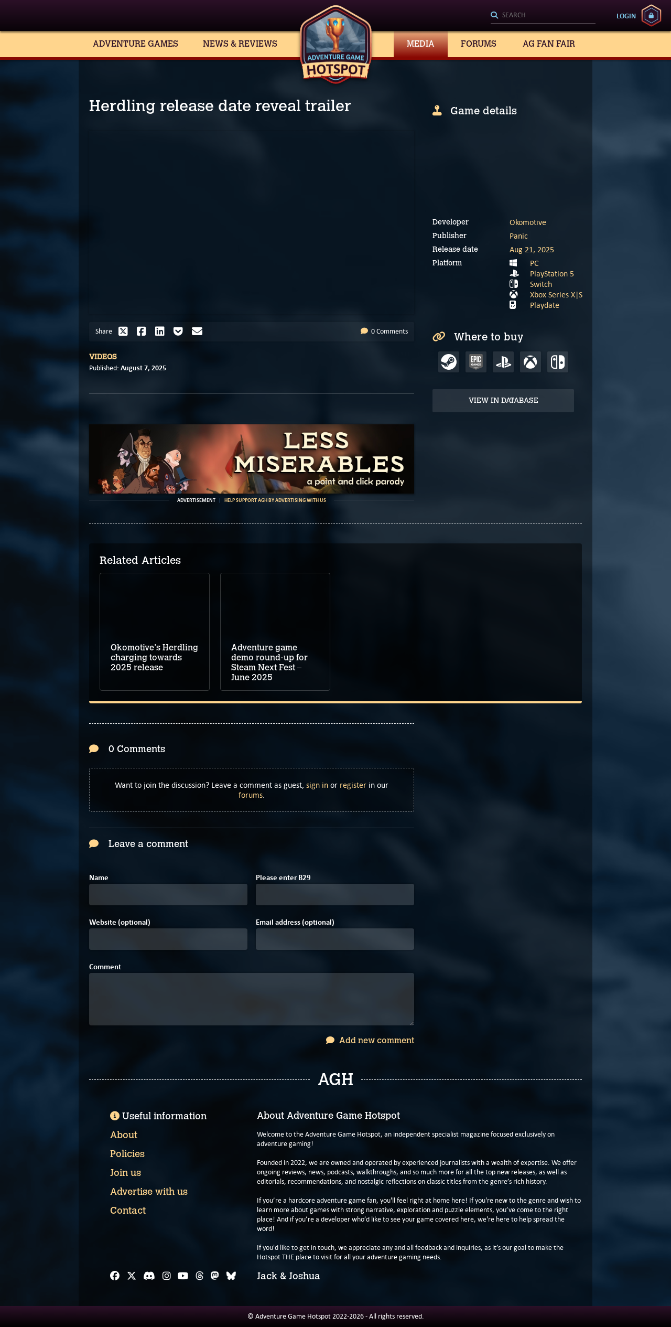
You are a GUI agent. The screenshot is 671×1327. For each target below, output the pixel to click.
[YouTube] (183, 1276)
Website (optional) (119, 922)
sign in (317, 785)
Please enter (283, 878)
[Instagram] (167, 1276)
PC (534, 263)
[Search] (543, 16)
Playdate (544, 305)
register (353, 785)
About (123, 1135)
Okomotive (528, 222)
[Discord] (149, 1276)
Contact (128, 1210)
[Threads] (200, 1276)
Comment (105, 967)
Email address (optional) (295, 922)
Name (99, 878)
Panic (519, 236)
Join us (125, 1173)
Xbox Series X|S (556, 294)
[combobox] (543, 16)
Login (626, 15)
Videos (103, 356)
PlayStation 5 (552, 274)
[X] (131, 1276)
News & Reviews (240, 44)
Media (421, 44)
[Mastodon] (215, 1276)
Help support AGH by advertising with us (275, 500)
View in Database (503, 400)
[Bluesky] (231, 1276)
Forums (478, 44)
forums (251, 795)
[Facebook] (115, 1276)
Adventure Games (135, 44)
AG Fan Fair (549, 44)
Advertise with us (149, 1191)
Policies (127, 1154)
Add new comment (370, 1040)
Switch (541, 284)
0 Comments (384, 331)
